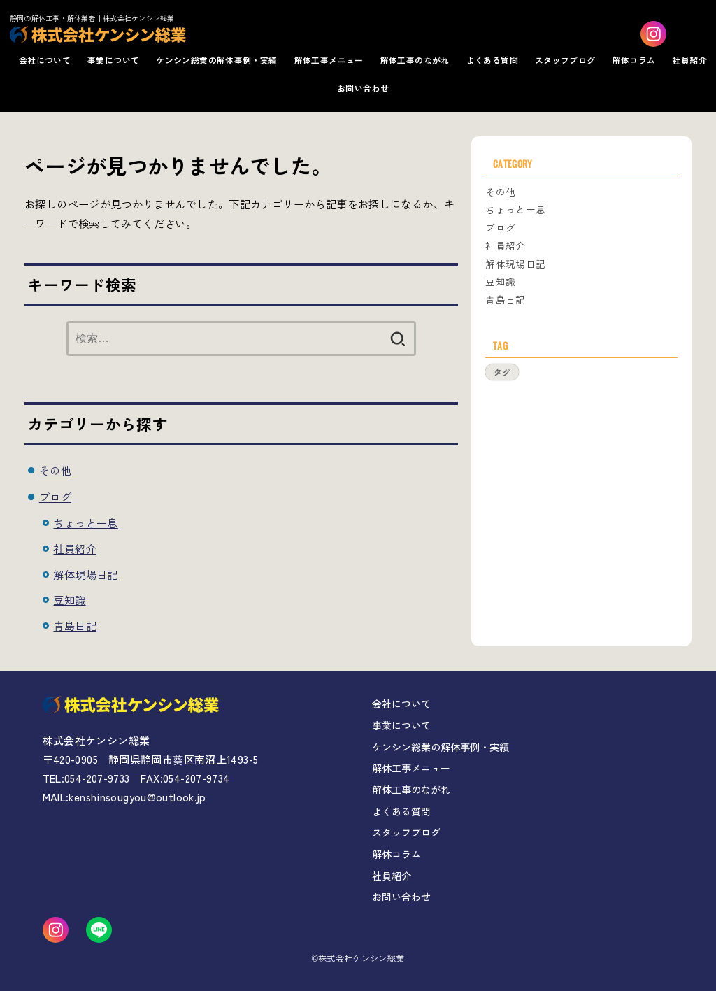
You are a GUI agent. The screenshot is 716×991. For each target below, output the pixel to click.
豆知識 (69, 599)
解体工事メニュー (329, 60)
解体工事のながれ (415, 60)
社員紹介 (689, 60)
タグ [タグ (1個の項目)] (502, 372)
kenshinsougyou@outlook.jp (137, 797)
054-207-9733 (97, 778)
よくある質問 (492, 60)
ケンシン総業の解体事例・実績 (216, 60)
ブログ (55, 496)
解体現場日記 (85, 574)
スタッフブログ (565, 60)
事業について (113, 60)
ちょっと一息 (85, 522)
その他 (55, 470)
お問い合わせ (363, 88)
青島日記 (74, 625)
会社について (45, 60)
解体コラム (634, 60)
